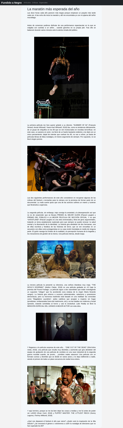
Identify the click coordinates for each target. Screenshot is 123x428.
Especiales (43, 2)
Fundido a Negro (11, 2)
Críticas (35, 2)
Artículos (27, 2)
